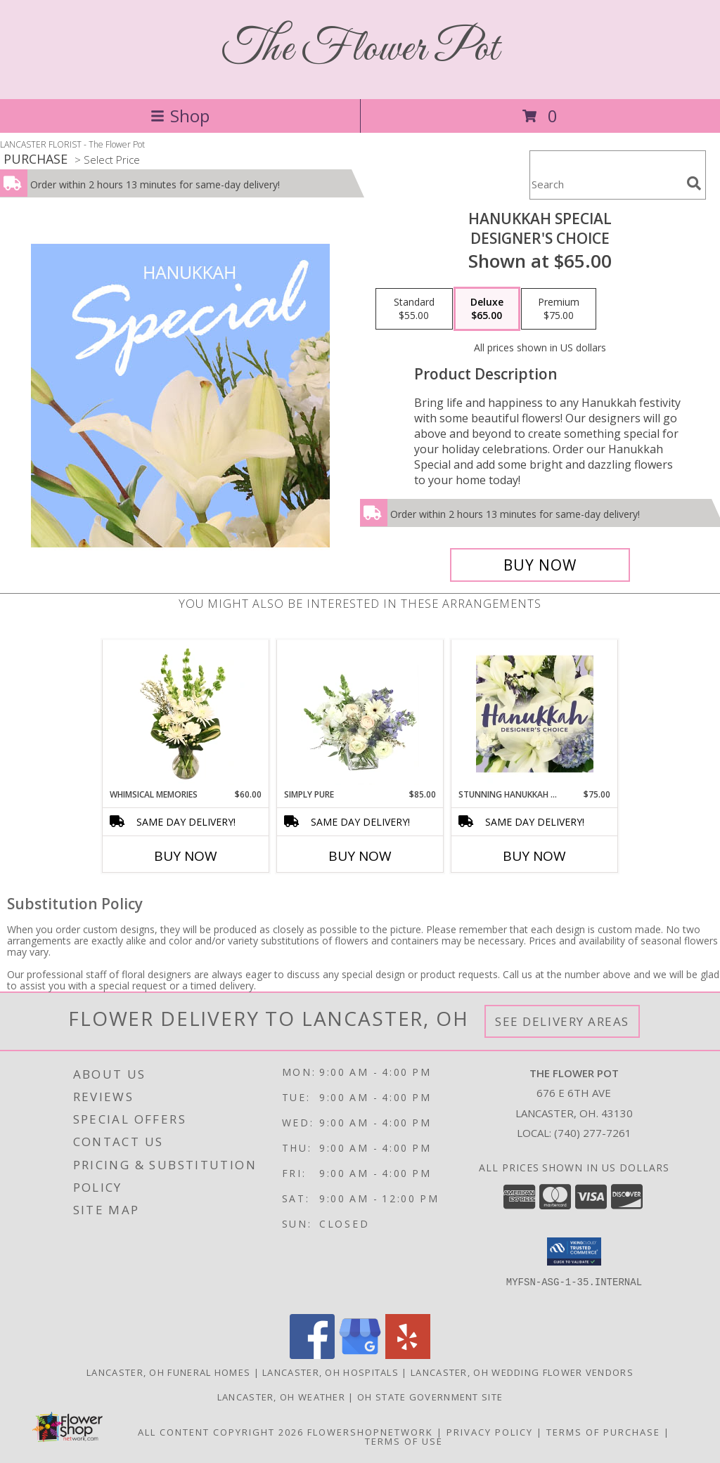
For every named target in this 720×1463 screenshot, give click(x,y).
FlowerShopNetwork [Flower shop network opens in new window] (370, 1432)
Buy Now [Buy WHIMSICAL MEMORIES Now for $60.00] (185, 856)
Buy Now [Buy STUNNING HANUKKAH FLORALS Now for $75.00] (534, 856)
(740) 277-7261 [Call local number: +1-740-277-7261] (592, 1133)
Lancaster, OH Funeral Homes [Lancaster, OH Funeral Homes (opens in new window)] (168, 1372)
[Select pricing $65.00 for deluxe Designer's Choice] (487, 309)
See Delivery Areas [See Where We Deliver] (562, 1021)
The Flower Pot (360, 49)
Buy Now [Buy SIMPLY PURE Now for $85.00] (360, 856)
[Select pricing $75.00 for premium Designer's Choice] (559, 309)
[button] (574, 1251)
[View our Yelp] (407, 1355)
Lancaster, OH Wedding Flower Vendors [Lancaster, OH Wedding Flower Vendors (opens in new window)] (522, 1372)
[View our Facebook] (312, 1355)
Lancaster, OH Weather (281, 1397)
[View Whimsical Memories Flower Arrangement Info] (186, 714)
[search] (694, 183)
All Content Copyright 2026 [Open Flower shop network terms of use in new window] (221, 1432)
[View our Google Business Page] (360, 1355)
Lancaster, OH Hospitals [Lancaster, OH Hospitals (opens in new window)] (330, 1372)
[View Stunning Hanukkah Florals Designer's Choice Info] (534, 714)
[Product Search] (605, 184)
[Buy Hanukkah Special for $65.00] (540, 565)
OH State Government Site (430, 1397)
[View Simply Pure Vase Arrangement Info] (360, 714)
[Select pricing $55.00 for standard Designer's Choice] (414, 309)
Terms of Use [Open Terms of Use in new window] (404, 1441)
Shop (180, 115)
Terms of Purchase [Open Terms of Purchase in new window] (603, 1432)
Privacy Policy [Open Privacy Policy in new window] (489, 1432)
